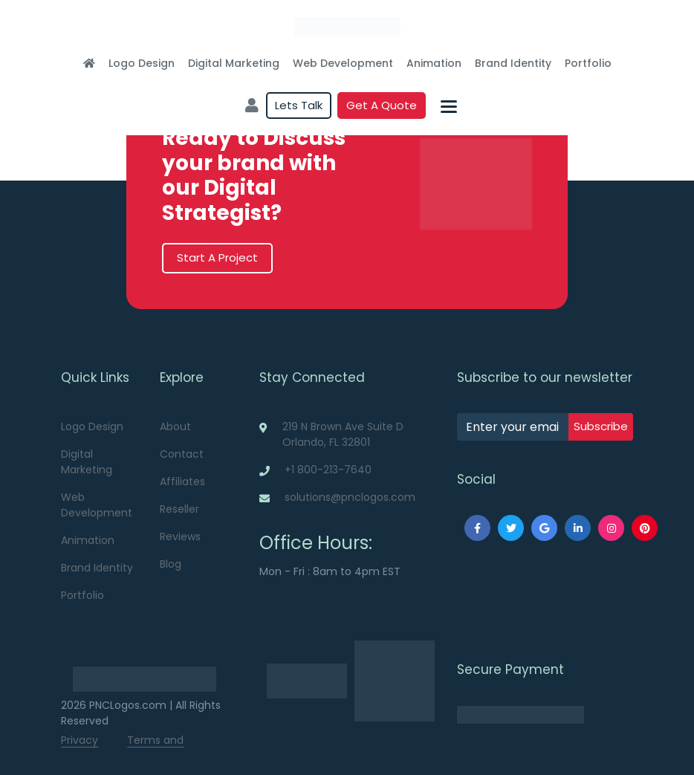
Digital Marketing (233, 63)
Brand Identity (513, 63)
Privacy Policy (79, 748)
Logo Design (141, 63)
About (175, 426)
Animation (433, 63)
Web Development (343, 63)
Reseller (179, 509)
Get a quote (381, 105)
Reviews (180, 536)
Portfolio (588, 63)
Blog (170, 564)
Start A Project (217, 257)
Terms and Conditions (155, 748)
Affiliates (182, 481)
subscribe (601, 426)
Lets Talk (298, 105)
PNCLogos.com (127, 705)
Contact (182, 454)
